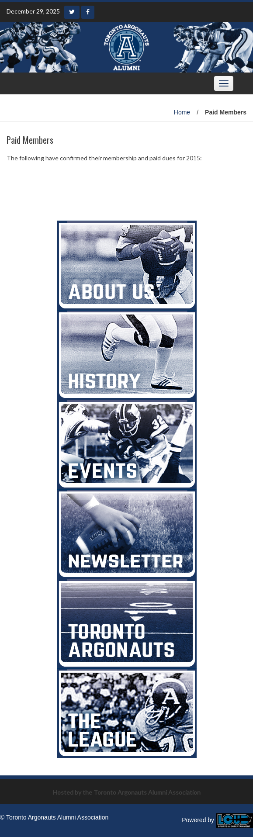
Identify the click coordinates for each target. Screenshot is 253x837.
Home (182, 112)
